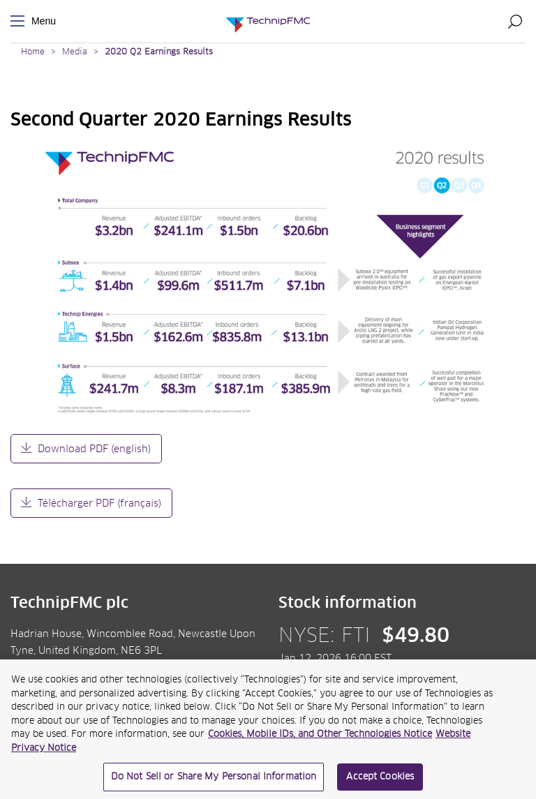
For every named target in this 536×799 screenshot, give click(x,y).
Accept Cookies (380, 780)
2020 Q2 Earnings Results (159, 52)
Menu (20, 21)
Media (74, 52)
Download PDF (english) (94, 449)
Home (33, 52)
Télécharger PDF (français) (99, 504)
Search (515, 21)
